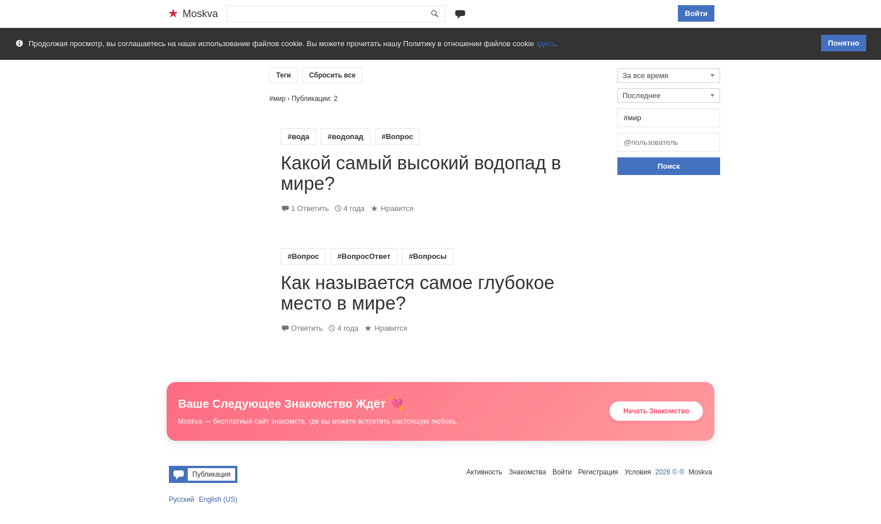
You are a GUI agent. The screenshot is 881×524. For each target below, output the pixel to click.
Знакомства (527, 472)
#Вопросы (427, 256)
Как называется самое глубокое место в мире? (418, 293)
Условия (638, 472)
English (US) (218, 499)
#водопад (345, 136)
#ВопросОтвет (363, 256)
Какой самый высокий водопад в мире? (421, 173)
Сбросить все (332, 75)
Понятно (843, 43)
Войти (696, 13)
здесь (546, 43)
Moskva (700, 472)
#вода (298, 136)
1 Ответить (310, 208)
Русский (182, 499)
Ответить (307, 328)
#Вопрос (397, 136)
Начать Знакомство (656, 411)
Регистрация (598, 472)
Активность (484, 472)
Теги (283, 75)
